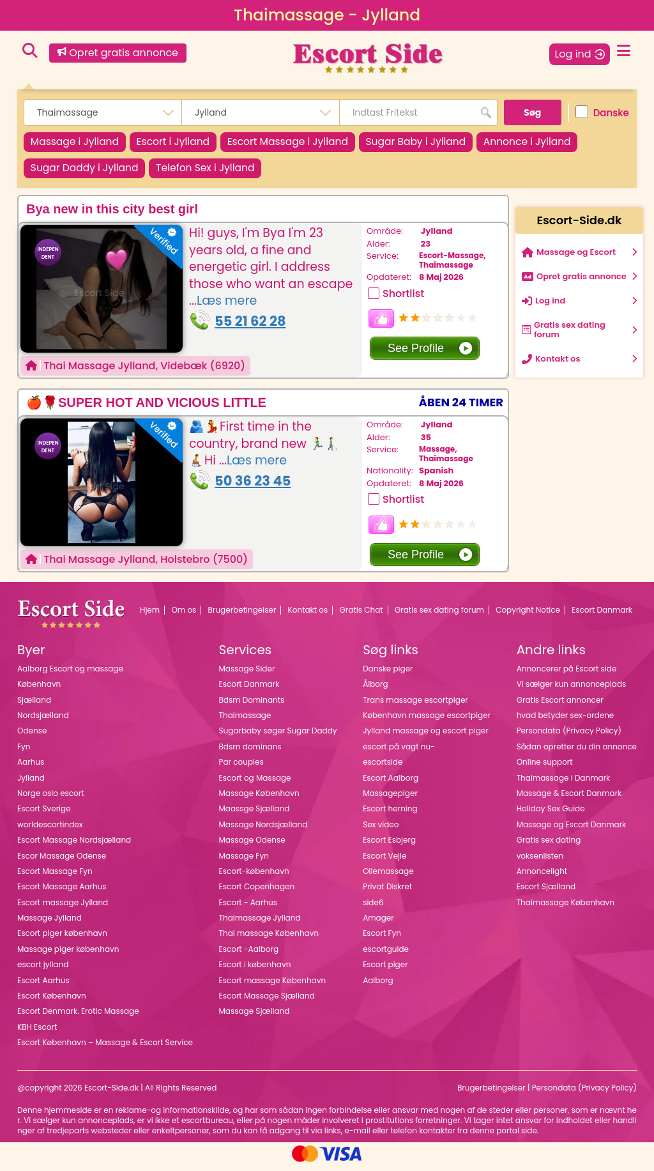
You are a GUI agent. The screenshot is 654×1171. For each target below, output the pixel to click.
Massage (79, 143)
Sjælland (34, 705)
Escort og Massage (255, 782)
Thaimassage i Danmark (564, 782)
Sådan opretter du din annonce (577, 751)
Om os (183, 615)
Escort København (51, 1001)
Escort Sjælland (546, 892)
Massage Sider (247, 673)
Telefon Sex (218, 172)
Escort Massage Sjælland (267, 1001)
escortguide (386, 954)
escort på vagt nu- (399, 751)
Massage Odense (252, 845)
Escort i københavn (255, 970)
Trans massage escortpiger (415, 705)
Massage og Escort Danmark (572, 829)
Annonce (564, 143)
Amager (378, 923)
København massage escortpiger (426, 721)
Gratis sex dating (549, 845)
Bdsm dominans (250, 751)
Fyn (23, 751)
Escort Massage (308, 143)
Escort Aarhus (43, 985)
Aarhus (30, 767)
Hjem (150, 615)
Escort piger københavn (62, 938)
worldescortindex (50, 829)
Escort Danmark (602, 615)
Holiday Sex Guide (551, 814)
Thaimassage (446, 269)
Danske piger (388, 673)
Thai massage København (269, 938)
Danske (602, 112)
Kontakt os (308, 615)
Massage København (259, 798)
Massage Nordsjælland (263, 829)
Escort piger (385, 970)
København (39, 689)
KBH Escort (37, 1032)
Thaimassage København (565, 907)
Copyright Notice (528, 615)
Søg (532, 112)
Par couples (241, 767)
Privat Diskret (387, 892)
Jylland (437, 237)
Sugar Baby (445, 143)
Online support (545, 767)
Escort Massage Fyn (55, 876)
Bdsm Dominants (252, 705)
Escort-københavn (254, 876)
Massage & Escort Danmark (569, 798)
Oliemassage (388, 876)
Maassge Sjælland (254, 814)
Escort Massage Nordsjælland (74, 845)
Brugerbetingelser (242, 615)
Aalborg (378, 985)
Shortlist (403, 299)
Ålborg (375, 689)
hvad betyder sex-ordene (565, 721)
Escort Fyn (382, 938)
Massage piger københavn (68, 954)
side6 (373, 907)
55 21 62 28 (250, 327)
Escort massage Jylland (62, 907)
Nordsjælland (43, 721)
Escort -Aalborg (249, 954)
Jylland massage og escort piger (426, 736)
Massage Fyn (244, 860)
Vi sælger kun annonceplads (572, 689)
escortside (382, 767)
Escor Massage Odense (61, 860)
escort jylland (42, 970)
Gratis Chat (361, 615)
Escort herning (390, 814)
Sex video (381, 829)
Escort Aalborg (390, 782)
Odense (32, 736)
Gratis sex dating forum (439, 615)
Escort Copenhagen (257, 892)
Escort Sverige (44, 814)
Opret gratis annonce (117, 52)
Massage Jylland (49, 923)
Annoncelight (542, 876)
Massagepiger (390, 798)
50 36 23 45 (253, 486)
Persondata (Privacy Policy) (569, 736)
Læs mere (227, 306)
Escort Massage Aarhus (62, 892)
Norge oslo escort (50, 798)
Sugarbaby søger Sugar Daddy (278, 736)
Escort (185, 143)
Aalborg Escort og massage (70, 673)
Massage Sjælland (254, 1016)
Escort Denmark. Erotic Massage (78, 1016)
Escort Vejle (384, 860)
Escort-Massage (451, 261)
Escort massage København (272, 985)
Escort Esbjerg (389, 845)
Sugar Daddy (88, 172)
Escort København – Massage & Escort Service (105, 1048)
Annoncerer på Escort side (567, 673)
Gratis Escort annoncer (560, 705)
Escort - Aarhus (248, 907)
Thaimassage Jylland (260, 923)
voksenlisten (540, 860)
